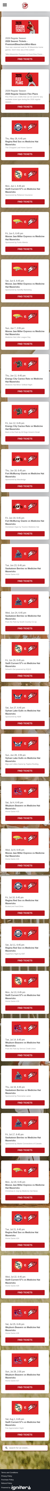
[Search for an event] (27, 1448)
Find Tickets (25, 59)
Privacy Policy (6, 1476)
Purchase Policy (7, 1480)
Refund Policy (6, 1483)
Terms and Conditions (9, 1472)
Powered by (16, 1488)
